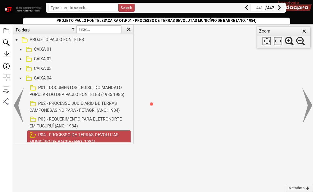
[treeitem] (72, 40)
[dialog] (283, 37)
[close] (304, 31)
